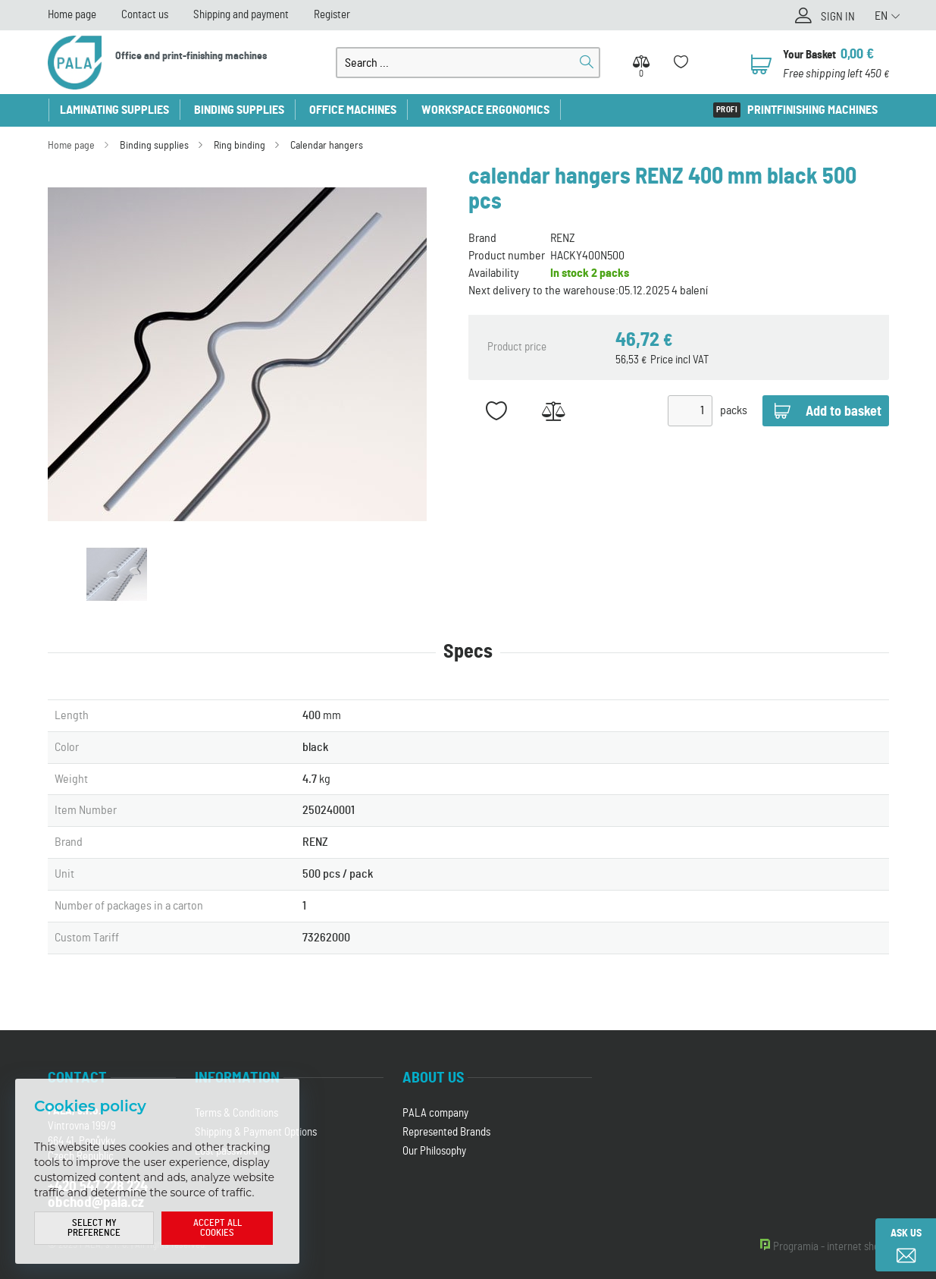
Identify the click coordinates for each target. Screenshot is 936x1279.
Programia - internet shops (831, 1246)
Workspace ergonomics (485, 110)
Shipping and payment (241, 14)
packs (733, 410)
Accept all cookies (217, 1228)
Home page (72, 14)
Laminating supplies (114, 110)
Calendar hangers (326, 145)
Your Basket (809, 55)
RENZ (562, 238)
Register (332, 14)
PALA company (435, 1113)
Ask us (906, 1233)
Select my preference (94, 1228)
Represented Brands (446, 1132)
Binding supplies (239, 110)
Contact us (144, 14)
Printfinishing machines (812, 110)
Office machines (352, 110)
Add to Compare (553, 410)
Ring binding (239, 145)
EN (881, 16)
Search (586, 62)
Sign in (838, 17)
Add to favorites (496, 410)
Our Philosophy (434, 1151)
